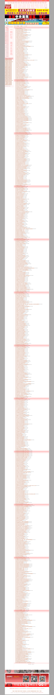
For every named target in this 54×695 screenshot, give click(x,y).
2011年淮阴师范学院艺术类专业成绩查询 (20, 465)
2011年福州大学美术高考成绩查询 (19, 555)
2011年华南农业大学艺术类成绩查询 (19, 574)
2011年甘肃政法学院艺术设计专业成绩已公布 (20, 295)
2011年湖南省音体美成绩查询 (18, 645)
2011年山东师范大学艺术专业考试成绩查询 (20, 536)
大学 (21, 0)
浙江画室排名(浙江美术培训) (8, 65)
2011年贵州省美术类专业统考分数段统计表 (20, 625)
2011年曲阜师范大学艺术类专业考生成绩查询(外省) (21, 575)
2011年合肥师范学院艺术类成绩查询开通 (20, 80)
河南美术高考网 (32, 6)
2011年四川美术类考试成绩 (18, 624)
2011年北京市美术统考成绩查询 (19, 646)
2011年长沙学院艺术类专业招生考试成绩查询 (20, 256)
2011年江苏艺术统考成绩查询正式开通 (19, 647)
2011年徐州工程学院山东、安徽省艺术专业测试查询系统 (21, 521)
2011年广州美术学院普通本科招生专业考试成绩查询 (21, 184)
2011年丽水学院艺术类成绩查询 (19, 259)
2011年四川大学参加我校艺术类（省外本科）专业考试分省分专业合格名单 (24, 228)
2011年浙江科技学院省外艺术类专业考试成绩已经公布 (21, 603)
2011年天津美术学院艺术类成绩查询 (19, 171)
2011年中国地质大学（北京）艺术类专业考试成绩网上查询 (22, 211)
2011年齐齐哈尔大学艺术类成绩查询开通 (20, 326)
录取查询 (41, 0)
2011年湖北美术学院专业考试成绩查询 (19, 157)
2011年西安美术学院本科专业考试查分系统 (20, 82)
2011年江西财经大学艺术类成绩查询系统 (20, 315)
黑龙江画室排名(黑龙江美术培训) (9, 80)
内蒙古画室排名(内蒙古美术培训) (9, 61)
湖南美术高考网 (15, 6)
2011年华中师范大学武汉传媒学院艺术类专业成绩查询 (21, 377)
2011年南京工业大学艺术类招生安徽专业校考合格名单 (21, 117)
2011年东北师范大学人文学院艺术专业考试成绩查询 (21, 86)
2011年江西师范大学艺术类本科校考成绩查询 (20, 260)
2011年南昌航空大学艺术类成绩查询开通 (20, 135)
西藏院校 (43, 2)
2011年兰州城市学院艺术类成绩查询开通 (20, 240)
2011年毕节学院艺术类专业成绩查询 (19, 50)
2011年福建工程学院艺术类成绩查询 (19, 88)
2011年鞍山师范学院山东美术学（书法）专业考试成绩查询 (22, 525)
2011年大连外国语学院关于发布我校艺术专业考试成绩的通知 (22, 306)
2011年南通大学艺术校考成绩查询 (19, 591)
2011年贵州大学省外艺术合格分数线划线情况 (20, 362)
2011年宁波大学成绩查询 (18, 447)
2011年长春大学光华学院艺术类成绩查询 (20, 85)
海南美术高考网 (45, 6)
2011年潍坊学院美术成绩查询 (18, 433)
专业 (24, 0)
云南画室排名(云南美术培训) (8, 78)
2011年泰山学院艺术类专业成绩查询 (19, 556)
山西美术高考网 (28, 4)
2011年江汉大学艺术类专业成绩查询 (19, 413)
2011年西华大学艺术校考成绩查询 (19, 417)
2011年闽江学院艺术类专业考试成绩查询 (20, 534)
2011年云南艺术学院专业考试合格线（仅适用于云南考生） (22, 628)
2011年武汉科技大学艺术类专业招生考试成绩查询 (21, 237)
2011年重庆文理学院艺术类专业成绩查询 (20, 330)
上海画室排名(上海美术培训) (8, 63)
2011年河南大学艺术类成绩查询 (19, 219)
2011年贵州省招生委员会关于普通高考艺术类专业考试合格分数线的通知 (23, 620)
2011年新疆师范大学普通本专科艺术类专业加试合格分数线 (22, 98)
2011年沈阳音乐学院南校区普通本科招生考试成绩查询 (21, 396)
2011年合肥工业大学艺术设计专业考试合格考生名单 (21, 116)
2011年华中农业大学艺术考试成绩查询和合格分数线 (21, 469)
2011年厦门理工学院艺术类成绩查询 (19, 176)
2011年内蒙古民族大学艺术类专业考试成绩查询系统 (21, 361)
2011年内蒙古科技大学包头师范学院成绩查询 (20, 106)
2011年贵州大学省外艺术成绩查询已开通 (20, 363)
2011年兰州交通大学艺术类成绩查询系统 (20, 418)
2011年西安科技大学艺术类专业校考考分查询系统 (21, 262)
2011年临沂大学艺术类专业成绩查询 (19, 577)
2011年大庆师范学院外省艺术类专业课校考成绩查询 (21, 166)
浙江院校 (26, 2)
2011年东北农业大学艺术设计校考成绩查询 (20, 152)
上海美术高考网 (15, 5)
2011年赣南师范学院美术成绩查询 (19, 434)
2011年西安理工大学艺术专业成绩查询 (19, 101)
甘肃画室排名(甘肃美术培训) (8, 73)
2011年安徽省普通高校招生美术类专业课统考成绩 (21, 661)
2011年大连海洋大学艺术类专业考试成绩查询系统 (21, 203)
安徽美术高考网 (24, 6)
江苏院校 (24, 2)
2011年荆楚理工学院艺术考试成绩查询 (19, 48)
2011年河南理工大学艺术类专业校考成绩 (20, 280)
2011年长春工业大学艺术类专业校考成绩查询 (20, 552)
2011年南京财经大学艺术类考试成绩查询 (20, 428)
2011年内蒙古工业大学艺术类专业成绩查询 (20, 376)
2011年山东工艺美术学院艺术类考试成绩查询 (20, 414)
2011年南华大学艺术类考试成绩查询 (19, 209)
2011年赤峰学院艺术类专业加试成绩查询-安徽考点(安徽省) (22, 450)
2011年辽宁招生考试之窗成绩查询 (19, 643)
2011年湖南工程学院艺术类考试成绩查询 (20, 114)
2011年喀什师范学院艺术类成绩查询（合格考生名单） (21, 30)
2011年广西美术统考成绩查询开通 (19, 629)
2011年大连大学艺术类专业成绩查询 (19, 292)
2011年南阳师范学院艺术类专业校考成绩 (20, 279)
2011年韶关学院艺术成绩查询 (18, 99)
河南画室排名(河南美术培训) (8, 71)
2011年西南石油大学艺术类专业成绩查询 (20, 49)
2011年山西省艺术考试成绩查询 (19, 641)
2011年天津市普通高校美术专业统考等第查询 (20, 644)
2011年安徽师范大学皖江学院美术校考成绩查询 (20, 559)
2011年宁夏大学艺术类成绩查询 (19, 222)
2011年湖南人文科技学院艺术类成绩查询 (20, 188)
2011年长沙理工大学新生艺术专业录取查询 (20, 416)
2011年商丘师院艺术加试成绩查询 (19, 104)
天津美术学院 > (7, 39)
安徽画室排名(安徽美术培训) (8, 69)
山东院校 (28, 2)
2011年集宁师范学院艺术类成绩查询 (19, 187)
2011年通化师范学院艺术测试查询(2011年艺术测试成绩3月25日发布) (23, 505)
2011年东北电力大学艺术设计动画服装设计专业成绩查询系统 (22, 590)
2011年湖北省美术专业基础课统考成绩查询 (20, 660)
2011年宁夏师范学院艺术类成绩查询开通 (20, 186)
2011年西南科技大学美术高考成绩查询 (19, 484)
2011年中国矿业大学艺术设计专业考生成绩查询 (20, 499)
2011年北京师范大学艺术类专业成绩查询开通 (20, 608)
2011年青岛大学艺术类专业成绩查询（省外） (20, 341)
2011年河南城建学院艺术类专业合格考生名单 (20, 412)
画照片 (17, 0)
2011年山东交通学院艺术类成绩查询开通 (20, 348)
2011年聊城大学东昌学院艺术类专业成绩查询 (20, 63)
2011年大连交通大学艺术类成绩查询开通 (20, 468)
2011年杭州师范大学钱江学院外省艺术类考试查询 (21, 32)
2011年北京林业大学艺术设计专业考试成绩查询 (20, 158)
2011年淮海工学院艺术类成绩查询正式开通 (20, 430)
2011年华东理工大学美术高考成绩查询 (19, 500)
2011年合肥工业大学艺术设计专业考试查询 (20, 115)
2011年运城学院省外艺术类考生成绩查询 (20, 208)
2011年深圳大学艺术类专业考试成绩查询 (20, 523)
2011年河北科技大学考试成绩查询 (19, 612)
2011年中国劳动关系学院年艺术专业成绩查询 (20, 542)
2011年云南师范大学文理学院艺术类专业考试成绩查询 (21, 34)
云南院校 (38, 2)
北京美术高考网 (15, 4)
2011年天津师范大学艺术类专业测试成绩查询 (20, 385)
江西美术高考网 (28, 6)
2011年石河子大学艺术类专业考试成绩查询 (20, 274)
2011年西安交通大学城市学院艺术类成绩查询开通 (21, 325)
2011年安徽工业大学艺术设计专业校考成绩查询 (20, 347)
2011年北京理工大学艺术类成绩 (19, 254)
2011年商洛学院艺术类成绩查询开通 (19, 297)
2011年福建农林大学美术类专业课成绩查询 (20, 518)
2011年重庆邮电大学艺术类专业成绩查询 (20, 329)
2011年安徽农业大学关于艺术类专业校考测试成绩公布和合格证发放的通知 (24, 573)
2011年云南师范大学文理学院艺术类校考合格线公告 (21, 35)
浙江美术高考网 (24, 5)
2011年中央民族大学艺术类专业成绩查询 (20, 350)
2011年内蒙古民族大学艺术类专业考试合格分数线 (21, 360)
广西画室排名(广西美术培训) (8, 83)
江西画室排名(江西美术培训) (8, 70)
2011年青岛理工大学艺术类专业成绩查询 (20, 358)
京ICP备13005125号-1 (40, 692)
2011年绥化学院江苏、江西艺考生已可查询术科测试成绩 (21, 394)
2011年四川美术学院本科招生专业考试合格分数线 (21, 173)
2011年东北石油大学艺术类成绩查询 (19, 205)
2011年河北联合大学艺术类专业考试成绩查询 (20, 273)
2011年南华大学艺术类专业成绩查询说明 (20, 210)
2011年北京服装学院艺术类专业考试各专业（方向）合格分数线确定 (23, 383)
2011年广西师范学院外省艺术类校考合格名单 (20, 482)
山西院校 (19, 2)
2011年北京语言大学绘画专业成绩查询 (19, 515)
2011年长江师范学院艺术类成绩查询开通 (20, 446)
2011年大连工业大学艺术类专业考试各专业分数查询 (21, 133)
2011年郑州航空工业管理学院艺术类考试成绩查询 (21, 448)
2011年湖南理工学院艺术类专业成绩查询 (20, 333)
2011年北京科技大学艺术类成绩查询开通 (20, 201)
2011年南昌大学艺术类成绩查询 (19, 271)
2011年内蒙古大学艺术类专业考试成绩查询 (20, 311)
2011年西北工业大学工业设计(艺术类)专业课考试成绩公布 (22, 571)
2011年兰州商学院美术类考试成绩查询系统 (20, 255)
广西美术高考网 (41, 6)
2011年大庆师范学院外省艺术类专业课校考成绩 (20, 167)
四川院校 (33, 2)
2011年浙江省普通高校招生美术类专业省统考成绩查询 (21, 659)
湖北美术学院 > (7, 43)
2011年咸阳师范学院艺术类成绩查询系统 (20, 81)
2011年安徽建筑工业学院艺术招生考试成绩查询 (20, 290)
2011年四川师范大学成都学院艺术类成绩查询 (20, 243)
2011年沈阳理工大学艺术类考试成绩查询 (20, 193)
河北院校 (11, 2)
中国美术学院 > (7, 35)
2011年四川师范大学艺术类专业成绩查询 (20, 307)
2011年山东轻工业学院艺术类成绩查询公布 (20, 481)
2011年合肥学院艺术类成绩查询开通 (19, 223)
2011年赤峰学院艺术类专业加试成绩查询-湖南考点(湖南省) (22, 452)
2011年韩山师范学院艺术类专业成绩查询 (20, 52)
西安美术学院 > (7, 40)
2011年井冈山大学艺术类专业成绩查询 (19, 368)
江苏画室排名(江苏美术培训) (8, 64)
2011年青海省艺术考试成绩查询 (19, 642)
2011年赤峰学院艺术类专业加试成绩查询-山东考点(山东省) (22, 455)
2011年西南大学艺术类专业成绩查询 (19, 470)
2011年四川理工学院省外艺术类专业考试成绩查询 (21, 132)
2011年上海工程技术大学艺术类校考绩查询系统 (20, 150)
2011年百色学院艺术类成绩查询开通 (19, 44)
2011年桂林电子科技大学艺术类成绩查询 (20, 69)
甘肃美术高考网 (41, 5)
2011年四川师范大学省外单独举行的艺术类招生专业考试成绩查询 (23, 471)
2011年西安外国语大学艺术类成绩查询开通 (20, 136)
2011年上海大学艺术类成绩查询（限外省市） (20, 610)
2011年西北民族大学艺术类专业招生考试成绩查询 (21, 554)
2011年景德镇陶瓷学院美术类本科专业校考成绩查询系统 (21, 522)
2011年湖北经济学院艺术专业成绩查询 (19, 242)
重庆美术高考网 (37, 4)
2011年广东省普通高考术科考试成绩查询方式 (20, 640)
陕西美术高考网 (37, 5)
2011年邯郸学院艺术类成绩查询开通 (19, 70)
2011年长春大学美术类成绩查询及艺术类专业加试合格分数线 (22, 504)
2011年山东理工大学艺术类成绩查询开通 (20, 592)
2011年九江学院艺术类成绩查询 (19, 68)
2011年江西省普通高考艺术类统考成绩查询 (20, 657)
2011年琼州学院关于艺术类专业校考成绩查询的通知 (21, 64)
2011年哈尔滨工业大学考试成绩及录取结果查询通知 (21, 486)
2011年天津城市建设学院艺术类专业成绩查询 (20, 331)
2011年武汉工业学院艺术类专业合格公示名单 (20, 294)
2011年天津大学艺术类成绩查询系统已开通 (20, 516)
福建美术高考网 (32, 5)
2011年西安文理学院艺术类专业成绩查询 (20, 62)
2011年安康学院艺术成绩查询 (18, 28)
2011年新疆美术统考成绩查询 (18, 639)
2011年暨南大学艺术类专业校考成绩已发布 (20, 207)
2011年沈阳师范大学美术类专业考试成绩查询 (20, 239)
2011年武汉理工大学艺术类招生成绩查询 (20, 308)
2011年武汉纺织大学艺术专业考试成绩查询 (20, 156)
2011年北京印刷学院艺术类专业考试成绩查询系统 (21, 170)
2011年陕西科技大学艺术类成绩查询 (19, 169)
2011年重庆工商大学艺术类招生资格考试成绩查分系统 (21, 343)
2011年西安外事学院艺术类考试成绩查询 (20, 487)
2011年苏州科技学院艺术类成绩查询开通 (20, 236)
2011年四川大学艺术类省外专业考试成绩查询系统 (21, 227)
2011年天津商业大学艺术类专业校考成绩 (20, 278)
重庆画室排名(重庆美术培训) (8, 77)
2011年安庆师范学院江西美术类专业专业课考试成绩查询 (21, 118)
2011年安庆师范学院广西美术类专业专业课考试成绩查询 (21, 120)
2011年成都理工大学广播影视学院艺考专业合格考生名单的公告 (22, 289)
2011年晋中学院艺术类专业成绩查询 (19, 488)
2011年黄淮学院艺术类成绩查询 (19, 225)
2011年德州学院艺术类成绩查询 (19, 520)
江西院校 (45, 2)
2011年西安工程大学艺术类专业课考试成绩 (20, 174)
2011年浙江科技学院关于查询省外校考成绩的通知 (21, 604)
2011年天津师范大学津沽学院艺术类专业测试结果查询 (21, 384)
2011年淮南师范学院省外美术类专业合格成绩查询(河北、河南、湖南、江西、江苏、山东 (25, 485)
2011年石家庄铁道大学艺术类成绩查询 (19, 342)
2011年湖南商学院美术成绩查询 (19, 435)
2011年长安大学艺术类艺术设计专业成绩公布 (20, 557)
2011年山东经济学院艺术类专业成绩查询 (20, 349)
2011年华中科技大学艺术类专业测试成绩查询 (20, 498)
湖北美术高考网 (20, 6)
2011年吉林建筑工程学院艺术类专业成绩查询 (20, 466)
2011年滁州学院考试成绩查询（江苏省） (20, 568)
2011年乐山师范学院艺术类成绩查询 (19, 258)
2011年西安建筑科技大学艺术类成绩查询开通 (20, 241)
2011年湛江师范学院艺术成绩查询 (19, 100)
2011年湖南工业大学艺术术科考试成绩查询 (20, 154)
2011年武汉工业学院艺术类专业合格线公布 (20, 293)
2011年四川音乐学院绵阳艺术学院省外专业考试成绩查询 (21, 54)
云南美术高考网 (41, 4)
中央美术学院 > (7, 32)
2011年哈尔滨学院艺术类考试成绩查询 (19, 366)
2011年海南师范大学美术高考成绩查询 (19, 437)
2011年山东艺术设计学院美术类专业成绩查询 (20, 551)
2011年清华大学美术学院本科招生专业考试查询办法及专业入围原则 (23, 381)
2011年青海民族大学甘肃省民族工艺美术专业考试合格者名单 (22, 553)
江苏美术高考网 (20, 5)
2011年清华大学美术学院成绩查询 (19, 382)
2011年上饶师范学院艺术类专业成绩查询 (20, 53)
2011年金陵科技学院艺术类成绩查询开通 (20, 189)
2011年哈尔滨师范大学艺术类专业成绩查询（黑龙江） (21, 472)
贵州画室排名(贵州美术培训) (8, 79)
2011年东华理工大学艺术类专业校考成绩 (20, 277)
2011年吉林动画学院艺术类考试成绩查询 (20, 436)
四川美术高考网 (32, 4)
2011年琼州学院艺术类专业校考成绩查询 (20, 66)
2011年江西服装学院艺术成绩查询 (19, 33)
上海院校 (21, 2)
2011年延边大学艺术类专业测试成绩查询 (20, 380)
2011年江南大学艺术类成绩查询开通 (19, 359)
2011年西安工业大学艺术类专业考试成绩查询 (20, 272)
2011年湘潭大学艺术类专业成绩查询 (19, 540)
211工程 (15, 0)
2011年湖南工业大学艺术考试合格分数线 (20, 155)
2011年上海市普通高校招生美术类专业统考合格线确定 (21, 623)
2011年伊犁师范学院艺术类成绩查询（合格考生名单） (21, 29)
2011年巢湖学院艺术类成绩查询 (19, 244)
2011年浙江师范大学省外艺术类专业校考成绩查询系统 (21, 560)
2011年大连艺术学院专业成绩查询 (19, 489)
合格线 (37, 0)
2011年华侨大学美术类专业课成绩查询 (19, 519)
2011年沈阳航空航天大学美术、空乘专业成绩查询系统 (21, 151)
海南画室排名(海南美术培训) (8, 84)
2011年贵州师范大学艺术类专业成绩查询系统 (20, 587)
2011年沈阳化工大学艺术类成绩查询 (19, 190)
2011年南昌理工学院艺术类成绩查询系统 (20, 36)
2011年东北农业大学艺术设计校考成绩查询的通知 (21, 153)
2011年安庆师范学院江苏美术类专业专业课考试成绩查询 (21, 119)
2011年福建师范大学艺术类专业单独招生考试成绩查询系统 (22, 415)
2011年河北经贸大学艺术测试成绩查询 (19, 312)
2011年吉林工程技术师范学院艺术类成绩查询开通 (21, 191)
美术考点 (26, 0)
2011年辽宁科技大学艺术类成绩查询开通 (20, 467)
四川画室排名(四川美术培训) (8, 76)
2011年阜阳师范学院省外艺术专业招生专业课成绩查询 (21, 449)
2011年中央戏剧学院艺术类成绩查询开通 (20, 367)
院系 (22, 0)
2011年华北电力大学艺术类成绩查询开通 (20, 400)
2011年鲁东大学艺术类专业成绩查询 (19, 464)
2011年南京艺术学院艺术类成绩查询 (19, 202)
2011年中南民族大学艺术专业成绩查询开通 (20, 346)
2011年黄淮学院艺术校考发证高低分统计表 (20, 310)
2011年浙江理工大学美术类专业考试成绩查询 (20, 585)
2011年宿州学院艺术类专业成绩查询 (19, 51)
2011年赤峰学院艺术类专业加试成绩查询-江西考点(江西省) (22, 453)
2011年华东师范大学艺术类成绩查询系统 (20, 611)
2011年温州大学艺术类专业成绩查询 (19, 411)
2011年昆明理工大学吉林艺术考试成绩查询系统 (20, 606)
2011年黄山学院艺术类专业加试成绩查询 (20, 524)
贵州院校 (41, 2)
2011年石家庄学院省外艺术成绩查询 (19, 31)
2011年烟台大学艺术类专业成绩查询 (19, 175)
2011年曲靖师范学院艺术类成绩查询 (19, 71)
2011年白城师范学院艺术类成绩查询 (19, 395)
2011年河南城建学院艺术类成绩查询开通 (20, 431)
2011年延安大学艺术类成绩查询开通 (19, 220)
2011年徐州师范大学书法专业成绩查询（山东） (20, 507)
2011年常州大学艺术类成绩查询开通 (19, 79)
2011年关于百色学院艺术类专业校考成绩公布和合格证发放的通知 (23, 46)
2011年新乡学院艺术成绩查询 (18, 192)
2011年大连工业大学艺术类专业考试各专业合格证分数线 (21, 134)
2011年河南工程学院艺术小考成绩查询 (19, 84)
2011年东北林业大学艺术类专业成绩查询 (20, 137)
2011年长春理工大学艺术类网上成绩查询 (20, 139)
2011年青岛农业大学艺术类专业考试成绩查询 (20, 588)
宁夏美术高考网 (45, 5)
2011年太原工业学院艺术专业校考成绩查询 (20, 490)
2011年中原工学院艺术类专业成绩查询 (19, 483)
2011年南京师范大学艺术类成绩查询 (19, 398)
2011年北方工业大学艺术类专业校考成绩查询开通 (21, 605)
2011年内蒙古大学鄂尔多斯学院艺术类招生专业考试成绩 (21, 309)
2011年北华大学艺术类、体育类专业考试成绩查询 (21, 393)
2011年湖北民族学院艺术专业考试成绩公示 (20, 344)
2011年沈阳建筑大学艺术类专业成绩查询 (20, 102)
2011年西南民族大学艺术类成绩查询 (19, 298)
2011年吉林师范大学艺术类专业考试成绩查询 (20, 589)
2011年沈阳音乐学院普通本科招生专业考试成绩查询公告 (21, 364)
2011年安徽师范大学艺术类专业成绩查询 (20, 332)
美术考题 (30, 0)
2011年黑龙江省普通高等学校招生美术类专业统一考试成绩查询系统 (23, 662)
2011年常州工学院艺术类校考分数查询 (19, 570)
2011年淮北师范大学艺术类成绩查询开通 (20, 402)
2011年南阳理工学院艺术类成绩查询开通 (20, 67)
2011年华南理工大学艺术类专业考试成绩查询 (20, 324)
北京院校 (8, 2)
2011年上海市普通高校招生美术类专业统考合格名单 (21, 621)
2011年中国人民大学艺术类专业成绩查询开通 (20, 594)
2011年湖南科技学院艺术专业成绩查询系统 (20, 517)
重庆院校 (36, 2)
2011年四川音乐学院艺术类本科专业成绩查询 (20, 276)
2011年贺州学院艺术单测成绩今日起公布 (20, 149)
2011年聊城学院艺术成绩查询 (18, 185)
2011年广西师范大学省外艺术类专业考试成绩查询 (21, 168)
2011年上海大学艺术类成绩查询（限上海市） (20, 609)
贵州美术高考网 (45, 4)
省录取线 (46, 0)
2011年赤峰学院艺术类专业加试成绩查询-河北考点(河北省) (22, 451)
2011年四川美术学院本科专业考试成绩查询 (20, 172)
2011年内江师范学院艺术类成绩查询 (19, 47)
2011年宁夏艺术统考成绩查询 (18, 638)
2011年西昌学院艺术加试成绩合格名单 (19, 401)
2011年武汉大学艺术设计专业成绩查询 (19, 533)
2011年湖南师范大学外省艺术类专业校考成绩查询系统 (21, 314)
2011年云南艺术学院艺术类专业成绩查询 (20, 327)
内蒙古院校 (16, 2)
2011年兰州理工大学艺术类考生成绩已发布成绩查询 (21, 419)
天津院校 (13, 2)
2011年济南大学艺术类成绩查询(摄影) (19, 226)
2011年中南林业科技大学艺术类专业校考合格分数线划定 (21, 506)
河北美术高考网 (20, 4)
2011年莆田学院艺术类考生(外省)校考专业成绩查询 (21, 541)
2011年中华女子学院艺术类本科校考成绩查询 (20, 261)
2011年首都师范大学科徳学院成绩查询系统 (20, 45)
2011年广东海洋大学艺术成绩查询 (19, 123)
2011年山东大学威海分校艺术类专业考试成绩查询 (21, 399)
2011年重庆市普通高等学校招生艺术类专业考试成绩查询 (21, 658)
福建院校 (31, 2)
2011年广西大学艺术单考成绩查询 (19, 141)
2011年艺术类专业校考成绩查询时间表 (19, 586)
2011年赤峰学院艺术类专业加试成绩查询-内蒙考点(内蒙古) (22, 454)
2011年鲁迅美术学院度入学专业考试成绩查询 (20, 83)
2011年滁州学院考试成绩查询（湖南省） (20, 569)
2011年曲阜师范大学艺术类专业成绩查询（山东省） (21, 576)
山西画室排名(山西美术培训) (8, 62)
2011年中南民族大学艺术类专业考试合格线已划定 (21, 345)
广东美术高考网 (37, 6)
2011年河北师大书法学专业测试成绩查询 (20, 420)
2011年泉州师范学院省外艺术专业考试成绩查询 (20, 87)
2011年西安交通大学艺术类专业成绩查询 (20, 463)
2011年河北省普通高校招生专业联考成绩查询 (20, 655)
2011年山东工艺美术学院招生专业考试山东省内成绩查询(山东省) (22, 550)
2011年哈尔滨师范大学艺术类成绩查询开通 (20, 572)
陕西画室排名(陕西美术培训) (8, 72)
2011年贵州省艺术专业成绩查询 (19, 627)
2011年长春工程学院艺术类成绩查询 (19, 365)
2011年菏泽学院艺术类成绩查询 (19, 245)
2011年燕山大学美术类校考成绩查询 (19, 535)
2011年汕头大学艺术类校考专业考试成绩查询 (20, 204)
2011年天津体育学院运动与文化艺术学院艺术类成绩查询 (21, 122)
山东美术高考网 (28, 5)
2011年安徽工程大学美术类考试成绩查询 (20, 257)
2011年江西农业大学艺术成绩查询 (19, 313)
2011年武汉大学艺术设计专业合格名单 (19, 537)
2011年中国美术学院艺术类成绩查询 (19, 206)
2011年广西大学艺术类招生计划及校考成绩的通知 (21, 140)
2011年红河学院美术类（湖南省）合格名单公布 (20, 296)
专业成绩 (39, 0)
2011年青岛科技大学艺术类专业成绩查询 (20, 432)
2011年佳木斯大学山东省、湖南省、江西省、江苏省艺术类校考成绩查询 (23, 539)
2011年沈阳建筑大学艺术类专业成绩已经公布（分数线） (21, 103)
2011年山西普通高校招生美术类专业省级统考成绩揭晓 (21, 656)
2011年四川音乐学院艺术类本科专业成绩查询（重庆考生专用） (22, 275)
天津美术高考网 (24, 4)
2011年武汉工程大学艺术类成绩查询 (19, 503)
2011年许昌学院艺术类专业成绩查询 (19, 328)
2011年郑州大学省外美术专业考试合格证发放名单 (21, 593)
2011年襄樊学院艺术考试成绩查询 (19, 121)
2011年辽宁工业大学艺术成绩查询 (19, 105)
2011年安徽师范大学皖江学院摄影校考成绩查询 (20, 558)
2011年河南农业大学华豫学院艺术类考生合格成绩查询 (21, 263)
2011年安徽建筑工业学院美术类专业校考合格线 (20, 291)
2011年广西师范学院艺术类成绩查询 (19, 429)
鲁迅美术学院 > (7, 36)
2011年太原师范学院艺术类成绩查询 (19, 238)
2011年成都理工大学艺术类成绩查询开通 (20, 221)
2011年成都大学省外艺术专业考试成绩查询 (20, 501)
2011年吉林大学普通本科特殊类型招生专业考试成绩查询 (21, 502)
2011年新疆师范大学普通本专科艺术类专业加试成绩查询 (21, 97)
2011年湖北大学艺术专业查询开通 (19, 378)
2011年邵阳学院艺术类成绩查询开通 (19, 138)
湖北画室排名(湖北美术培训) (8, 68)
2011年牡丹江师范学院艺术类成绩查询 (19, 224)
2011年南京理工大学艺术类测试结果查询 (20, 397)
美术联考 (28, 0)
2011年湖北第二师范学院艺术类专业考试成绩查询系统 (21, 379)
